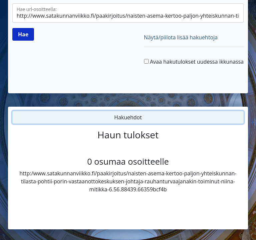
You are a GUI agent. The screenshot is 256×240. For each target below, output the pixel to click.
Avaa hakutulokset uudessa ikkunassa (197, 61)
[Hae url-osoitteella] (128, 13)
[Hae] (23, 34)
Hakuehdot (128, 117)
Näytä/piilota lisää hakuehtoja (181, 37)
